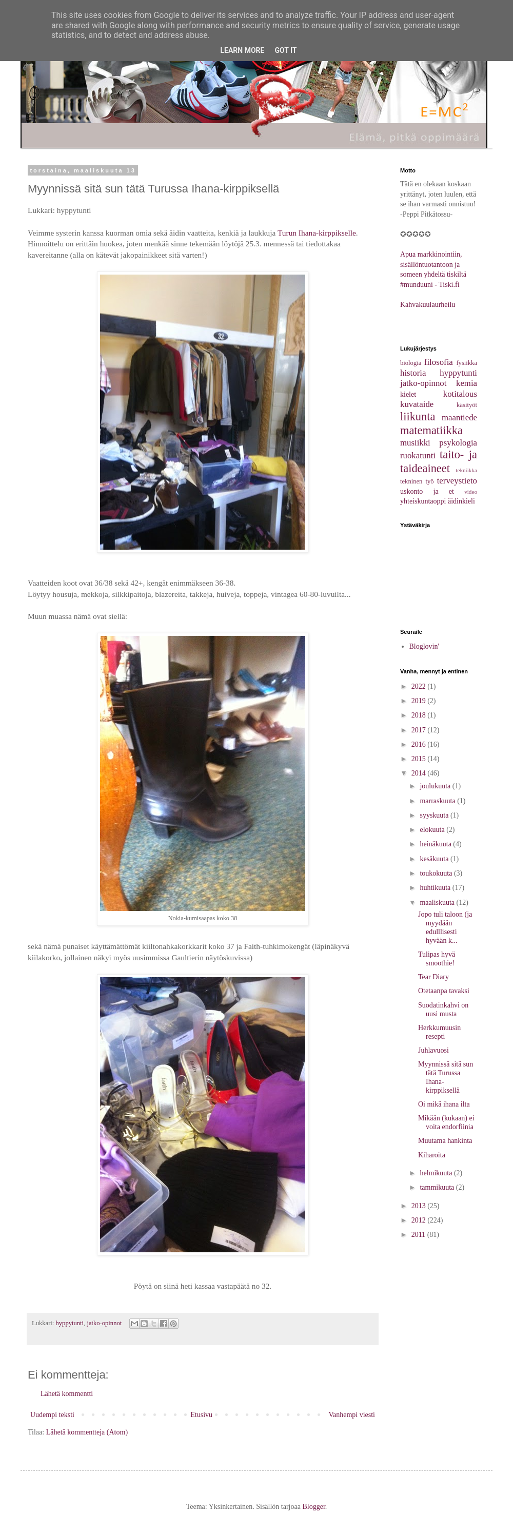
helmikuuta (437, 1173)
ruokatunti (418, 455)
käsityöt (467, 405)
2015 (419, 759)
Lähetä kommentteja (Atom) (87, 1432)
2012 (419, 1220)
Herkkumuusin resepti (439, 1032)
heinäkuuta (436, 844)
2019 (419, 701)
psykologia (458, 443)
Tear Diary (433, 977)
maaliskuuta (438, 902)
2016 (419, 744)
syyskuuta (435, 815)
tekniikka (466, 470)
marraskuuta (438, 801)
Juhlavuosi (433, 1050)
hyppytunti (70, 1323)
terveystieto (457, 481)
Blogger (313, 1506)
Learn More (242, 50)
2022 (419, 686)
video (470, 492)
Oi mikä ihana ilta (444, 1104)
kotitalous (460, 394)
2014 (419, 773)
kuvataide (416, 404)
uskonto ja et (427, 491)
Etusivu (201, 1415)
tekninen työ (417, 481)
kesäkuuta (435, 859)
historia (413, 373)
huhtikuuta (436, 887)
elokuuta (433, 829)
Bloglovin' (424, 646)
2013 (419, 1206)
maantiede (459, 417)
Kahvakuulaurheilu (427, 304)
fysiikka (466, 362)
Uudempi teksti (52, 1415)
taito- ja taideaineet (438, 461)
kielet (408, 394)
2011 (419, 1234)
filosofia (438, 362)
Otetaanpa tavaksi (443, 991)
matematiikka (431, 430)
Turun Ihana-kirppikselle (317, 232)
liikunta (417, 416)
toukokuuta (437, 873)
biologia (410, 362)
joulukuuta (436, 786)
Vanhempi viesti (351, 1415)
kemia (466, 383)
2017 (419, 730)
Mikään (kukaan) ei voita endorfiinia (446, 1122)
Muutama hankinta (445, 1141)
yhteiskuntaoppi (423, 501)
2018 (419, 715)
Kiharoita (431, 1155)
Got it (285, 50)
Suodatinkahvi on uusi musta (443, 1009)
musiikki (415, 443)
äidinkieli (461, 501)
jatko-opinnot (104, 1323)
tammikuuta (438, 1187)
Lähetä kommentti (67, 1394)
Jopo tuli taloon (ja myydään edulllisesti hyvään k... (445, 927)
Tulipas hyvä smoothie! (436, 959)
